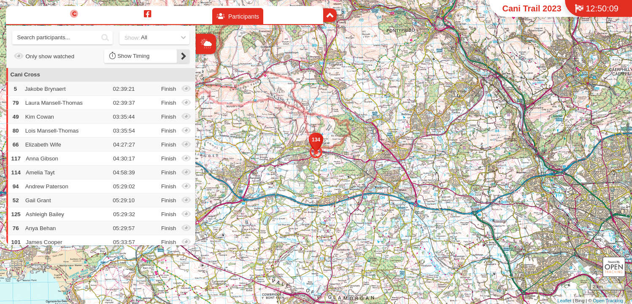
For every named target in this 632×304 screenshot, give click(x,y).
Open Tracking (608, 300)
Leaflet (564, 300)
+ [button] (202, 93)
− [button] (202, 107)
